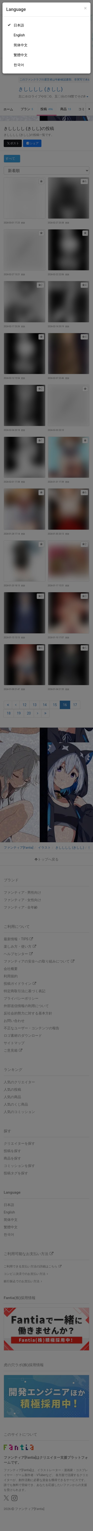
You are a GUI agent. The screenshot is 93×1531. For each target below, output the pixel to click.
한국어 (19, 65)
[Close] (85, 8)
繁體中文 (21, 55)
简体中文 (21, 45)
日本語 (19, 25)
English (19, 35)
